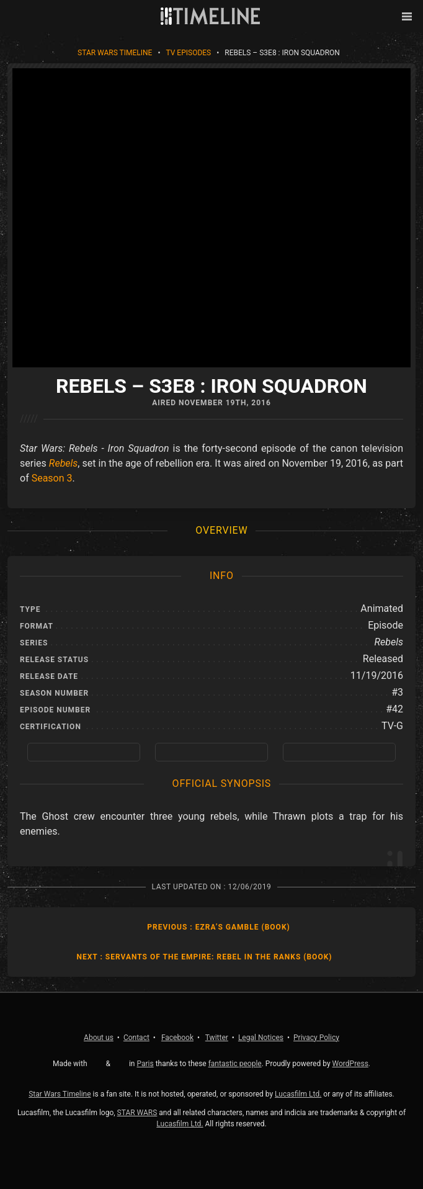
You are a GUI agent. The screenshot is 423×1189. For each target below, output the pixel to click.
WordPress (350, 1063)
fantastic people (235, 1063)
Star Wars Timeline (115, 52)
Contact (136, 1037)
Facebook (177, 1037)
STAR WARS (137, 1112)
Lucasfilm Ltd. (298, 1094)
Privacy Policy (316, 1037)
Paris (144, 1063)
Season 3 (52, 478)
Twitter (216, 1037)
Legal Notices (260, 1037)
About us (99, 1037)
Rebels (63, 463)
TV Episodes (188, 52)
